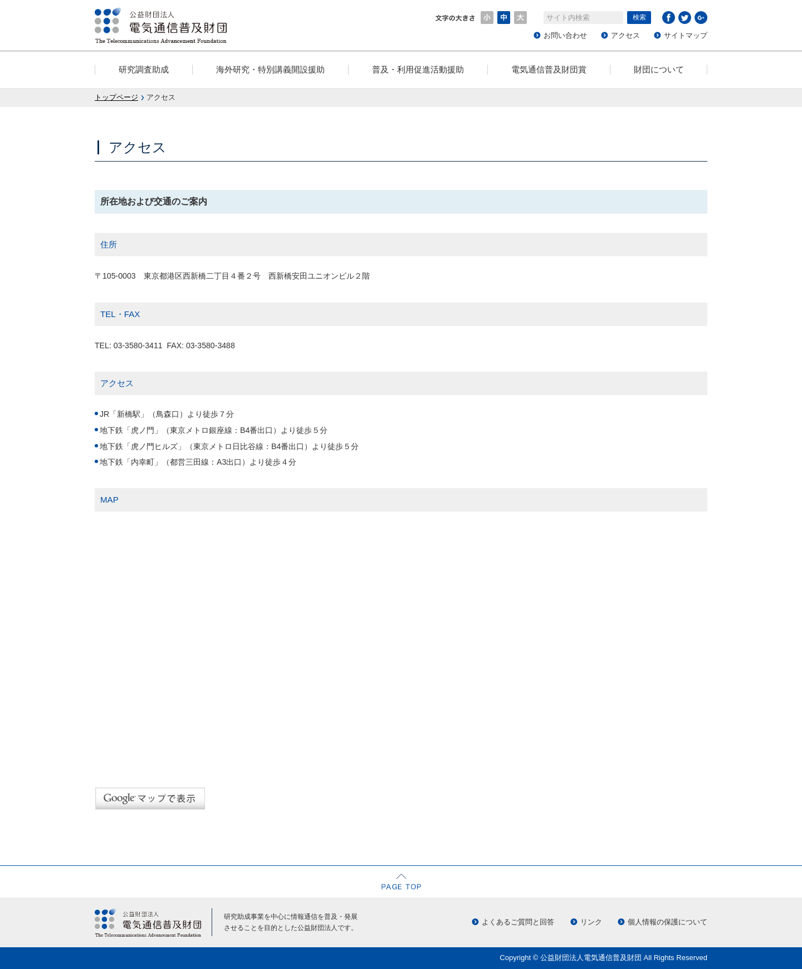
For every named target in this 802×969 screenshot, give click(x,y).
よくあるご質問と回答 (518, 922)
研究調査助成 (144, 69)
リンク (591, 922)
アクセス (625, 35)
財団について (659, 69)
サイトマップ (685, 35)
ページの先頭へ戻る (401, 881)
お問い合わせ (565, 35)
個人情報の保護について (667, 922)
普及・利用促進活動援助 (418, 69)
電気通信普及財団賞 (548, 69)
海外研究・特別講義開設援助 (270, 69)
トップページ (116, 97)
